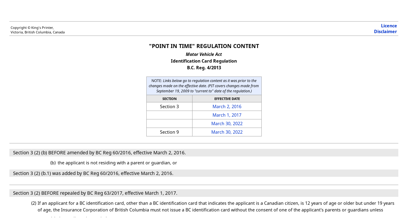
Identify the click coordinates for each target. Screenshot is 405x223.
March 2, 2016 (227, 106)
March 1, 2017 (227, 115)
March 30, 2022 (227, 123)
